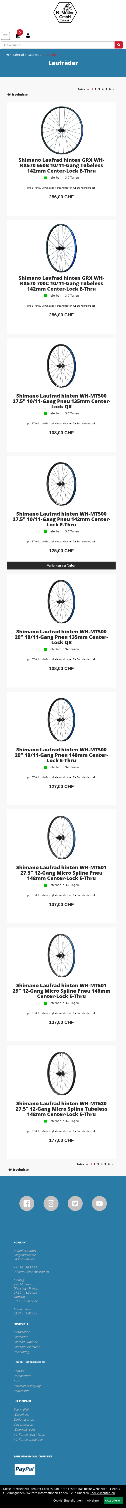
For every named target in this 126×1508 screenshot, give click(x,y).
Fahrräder (20, 1337)
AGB (16, 1381)
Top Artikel (21, 1409)
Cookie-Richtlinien (102, 1493)
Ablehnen (94, 1500)
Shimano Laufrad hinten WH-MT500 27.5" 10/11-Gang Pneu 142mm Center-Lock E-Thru (61, 519)
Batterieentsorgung (27, 1386)
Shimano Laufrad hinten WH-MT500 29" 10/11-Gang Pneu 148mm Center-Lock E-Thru (61, 755)
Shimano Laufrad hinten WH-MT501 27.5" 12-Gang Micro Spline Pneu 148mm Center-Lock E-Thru (61, 872)
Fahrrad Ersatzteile (26, 55)
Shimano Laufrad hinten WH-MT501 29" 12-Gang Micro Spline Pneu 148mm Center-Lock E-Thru (61, 991)
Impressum (21, 1391)
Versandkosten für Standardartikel (75, 187)
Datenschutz (22, 1376)
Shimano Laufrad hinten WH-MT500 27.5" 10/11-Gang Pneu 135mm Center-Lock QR (61, 401)
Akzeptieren (113, 1500)
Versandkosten (24, 1424)
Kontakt (19, 1371)
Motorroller (21, 1332)
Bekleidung (21, 1352)
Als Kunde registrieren (29, 1434)
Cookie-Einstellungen (68, 1500)
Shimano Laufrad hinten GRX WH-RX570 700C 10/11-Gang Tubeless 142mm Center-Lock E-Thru (61, 283)
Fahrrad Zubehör (25, 1342)
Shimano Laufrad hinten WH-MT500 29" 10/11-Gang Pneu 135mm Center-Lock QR (61, 637)
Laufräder (50, 55)
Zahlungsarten (24, 1419)
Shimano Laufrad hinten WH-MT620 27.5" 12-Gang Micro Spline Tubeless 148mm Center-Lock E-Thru (61, 1109)
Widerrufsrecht (24, 1429)
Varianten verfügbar (61, 565)
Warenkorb (21, 1414)
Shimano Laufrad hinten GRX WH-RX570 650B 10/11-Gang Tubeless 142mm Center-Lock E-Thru (61, 165)
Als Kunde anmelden (28, 1439)
